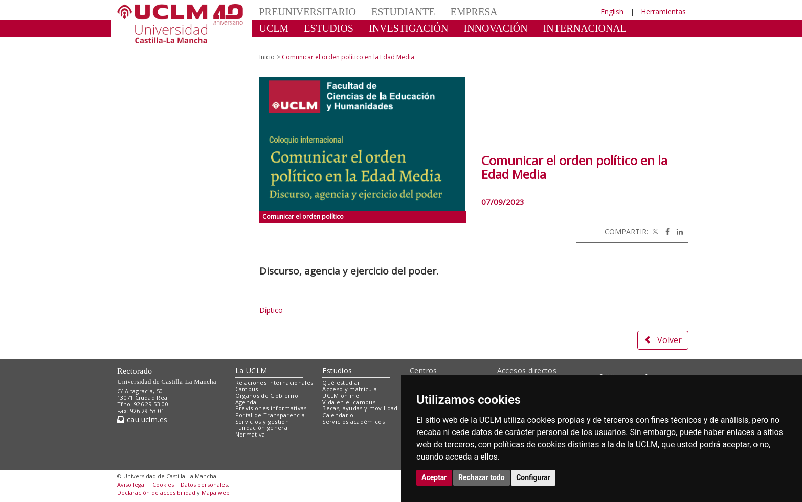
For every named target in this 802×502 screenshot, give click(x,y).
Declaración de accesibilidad (156, 492)
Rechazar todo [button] (481, 477)
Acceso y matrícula (349, 389)
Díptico (271, 310)
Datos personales (204, 484)
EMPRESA (473, 11)
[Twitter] (654, 231)
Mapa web (216, 492)
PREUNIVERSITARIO (308, 11)
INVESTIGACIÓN (409, 28)
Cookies (163, 484)
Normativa (250, 434)
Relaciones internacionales (274, 382)
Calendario (337, 415)
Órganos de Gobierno (266, 395)
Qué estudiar (341, 382)
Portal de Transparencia (270, 415)
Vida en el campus (348, 402)
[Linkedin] (677, 231)
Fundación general (262, 427)
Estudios (337, 370)
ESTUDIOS (328, 28)
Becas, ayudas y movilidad (359, 408)
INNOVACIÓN (496, 28)
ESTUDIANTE (403, 11)
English (611, 11)
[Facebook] (665, 231)
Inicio (267, 57)
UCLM (274, 28)
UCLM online (340, 395)
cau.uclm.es (142, 419)
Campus (246, 389)
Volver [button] (663, 340)
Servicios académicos (353, 421)
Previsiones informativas (271, 408)
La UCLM (251, 370)
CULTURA (283, 43)
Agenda (246, 402)
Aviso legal (131, 484)
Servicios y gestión (262, 421)
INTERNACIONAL (585, 28)
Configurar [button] (533, 477)
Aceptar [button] (434, 477)
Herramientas (663, 11)
